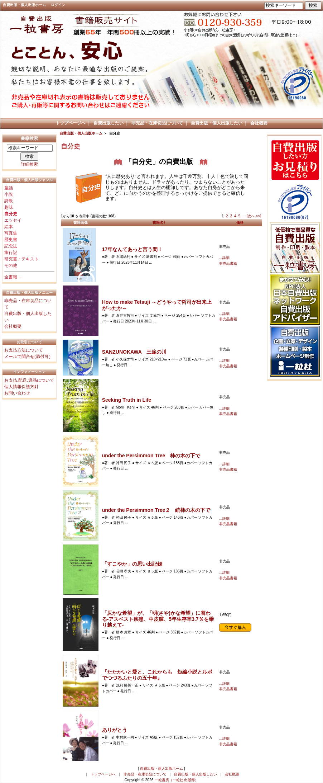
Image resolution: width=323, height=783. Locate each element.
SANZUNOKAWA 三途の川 (134, 352)
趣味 (8, 207)
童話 (8, 187)
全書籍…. (13, 276)
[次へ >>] (254, 216)
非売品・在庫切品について (157, 123)
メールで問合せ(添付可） (28, 356)
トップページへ (71, 123)
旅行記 (10, 252)
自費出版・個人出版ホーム (24, 5)
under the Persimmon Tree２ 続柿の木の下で (156, 510)
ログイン (58, 5)
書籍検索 (29, 138)
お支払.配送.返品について (29, 380)
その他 (10, 265)
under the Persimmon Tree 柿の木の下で (151, 455)
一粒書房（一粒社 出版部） (177, 780)
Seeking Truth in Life (126, 400)
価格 (240, 223)
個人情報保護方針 (21, 386)
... (243, 216)
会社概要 (258, 123)
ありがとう (114, 730)
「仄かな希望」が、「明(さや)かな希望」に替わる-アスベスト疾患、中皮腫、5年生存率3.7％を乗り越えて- (158, 619)
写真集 (10, 233)
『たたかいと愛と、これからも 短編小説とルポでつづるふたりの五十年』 (157, 675)
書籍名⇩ (159, 223)
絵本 (8, 226)
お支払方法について (23, 350)
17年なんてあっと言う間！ (132, 249)
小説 (8, 194)
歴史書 (10, 239)
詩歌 (8, 200)
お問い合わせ (17, 393)
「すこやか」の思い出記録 (132, 564)
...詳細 (224, 258)
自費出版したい (108, 123)
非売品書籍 (228, 263)
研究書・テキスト (21, 258)
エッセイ (12, 220)
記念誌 (10, 246)
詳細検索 (29, 164)
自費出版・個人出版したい (216, 123)
